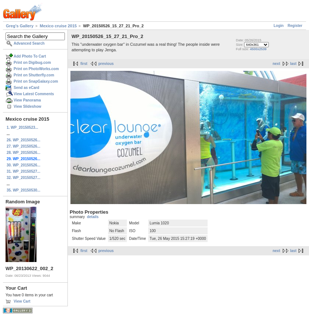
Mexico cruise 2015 (58, 26)
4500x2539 (258, 49)
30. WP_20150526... (23, 165)
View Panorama (27, 100)
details (93, 217)
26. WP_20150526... (23, 140)
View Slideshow (27, 106)
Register (295, 26)
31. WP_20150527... (23, 171)
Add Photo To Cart (30, 56)
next (276, 64)
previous (106, 64)
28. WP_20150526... (23, 153)
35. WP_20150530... (23, 190)
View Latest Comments (34, 94)
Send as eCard (26, 88)
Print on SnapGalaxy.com (36, 81)
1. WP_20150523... (22, 127)
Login (279, 26)
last (293, 64)
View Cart (22, 301)
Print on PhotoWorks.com (36, 69)
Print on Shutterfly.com (34, 75)
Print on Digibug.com (32, 63)
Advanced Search (29, 43)
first (83, 64)
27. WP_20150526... (23, 146)
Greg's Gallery (20, 26)
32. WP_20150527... (23, 178)
